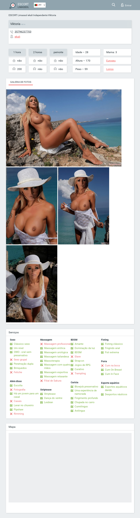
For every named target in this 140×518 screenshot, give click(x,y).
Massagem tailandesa (56, 356)
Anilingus (80, 410)
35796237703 (23, 31)
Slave (78, 356)
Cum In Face (112, 373)
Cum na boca (112, 365)
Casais (18, 401)
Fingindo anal (112, 348)
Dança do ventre (53, 398)
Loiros (110, 69)
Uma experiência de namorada (86, 392)
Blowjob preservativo (86, 386)
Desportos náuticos (116, 394)
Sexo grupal (20, 359)
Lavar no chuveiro (24, 405)
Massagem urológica (56, 352)
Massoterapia (52, 360)
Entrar (126, 5)
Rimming (19, 413)
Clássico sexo (22, 343)
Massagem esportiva (56, 372)
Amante (79, 343)
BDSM (78, 352)
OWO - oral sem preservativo (22, 354)
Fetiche (18, 372)
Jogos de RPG (82, 365)
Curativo (79, 369)
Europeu (111, 60)
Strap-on (79, 360)
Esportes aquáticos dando (116, 388)
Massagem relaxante (56, 376)
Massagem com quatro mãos (57, 366)
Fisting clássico (114, 343)
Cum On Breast (113, 369)
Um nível (19, 348)
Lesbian (48, 402)
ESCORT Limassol (18, 15)
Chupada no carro (85, 402)
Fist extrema (112, 352)
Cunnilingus (81, 406)
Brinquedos (20, 368)
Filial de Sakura (52, 380)
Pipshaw (18, 409)
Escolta (18, 385)
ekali (30, 15)
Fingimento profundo (86, 398)
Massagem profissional (57, 343)
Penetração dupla (23, 363)
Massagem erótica (54, 348)
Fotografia (19, 389)
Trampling (80, 373)
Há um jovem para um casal (26, 395)
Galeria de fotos (20, 82)
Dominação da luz (85, 348)
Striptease (50, 393)
